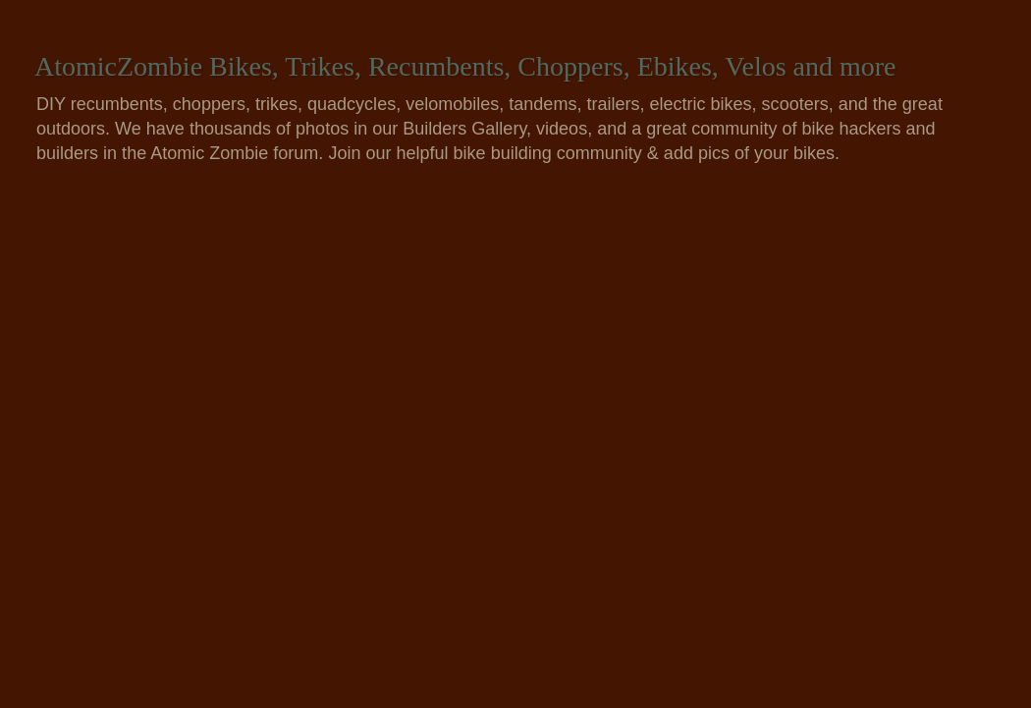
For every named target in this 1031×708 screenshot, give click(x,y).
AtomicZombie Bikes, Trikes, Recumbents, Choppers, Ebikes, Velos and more (465, 66)
